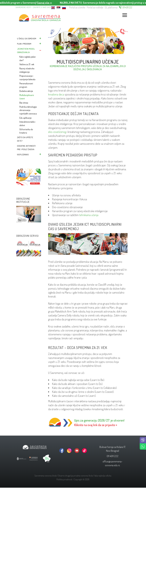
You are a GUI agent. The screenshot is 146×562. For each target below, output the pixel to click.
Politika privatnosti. (65, 479)
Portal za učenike (77, 7)
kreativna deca (56, 94)
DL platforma (111, 7)
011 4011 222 (127, 7)
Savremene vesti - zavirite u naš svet (33, 7)
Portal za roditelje (95, 7)
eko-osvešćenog (57, 132)
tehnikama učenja (88, 215)
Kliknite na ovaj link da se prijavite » (95, 425)
